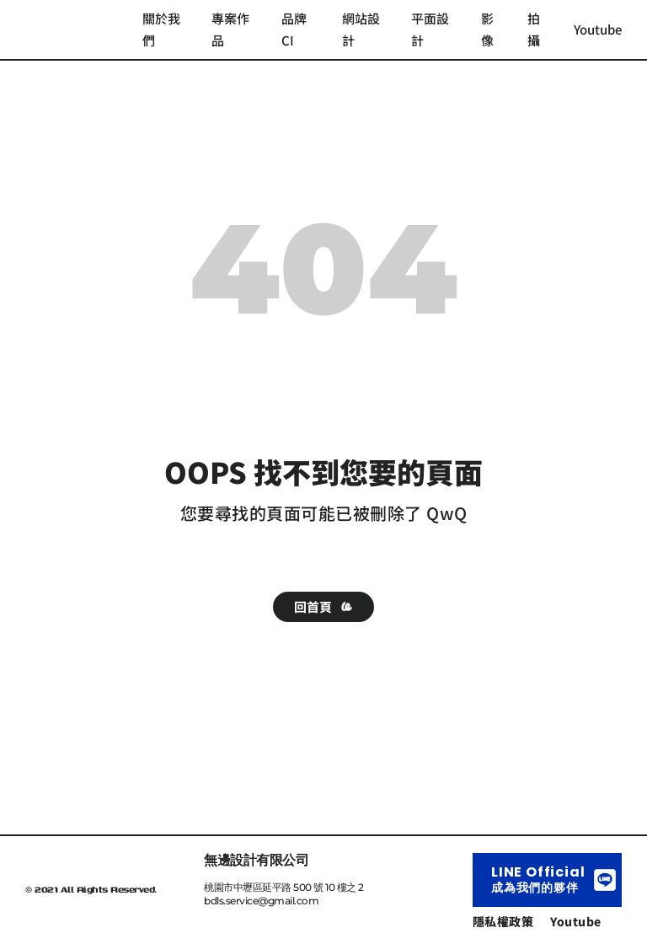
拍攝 (533, 29)
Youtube (598, 29)
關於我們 (161, 29)
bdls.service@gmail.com (261, 900)
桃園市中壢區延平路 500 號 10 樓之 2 (284, 887)
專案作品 (230, 29)
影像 (487, 29)
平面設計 (430, 29)
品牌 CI (294, 29)
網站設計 (361, 29)
